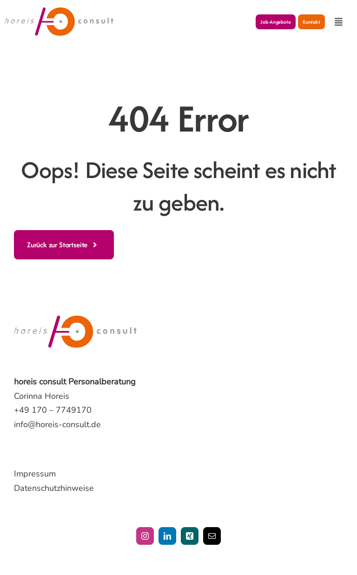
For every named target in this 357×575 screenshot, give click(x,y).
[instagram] (145, 536)
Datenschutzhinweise (54, 488)
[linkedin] (167, 536)
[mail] (212, 536)
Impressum (35, 473)
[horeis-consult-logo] (59, 11)
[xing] (189, 536)
